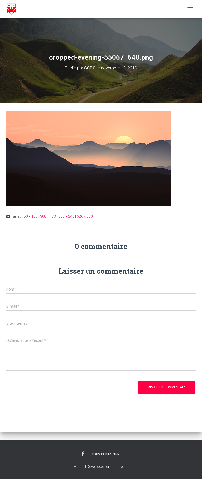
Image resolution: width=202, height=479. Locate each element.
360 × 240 (66, 216)
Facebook (83, 454)
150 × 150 (30, 216)
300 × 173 (48, 216)
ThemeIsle (119, 467)
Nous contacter (105, 454)
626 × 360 (85, 216)
